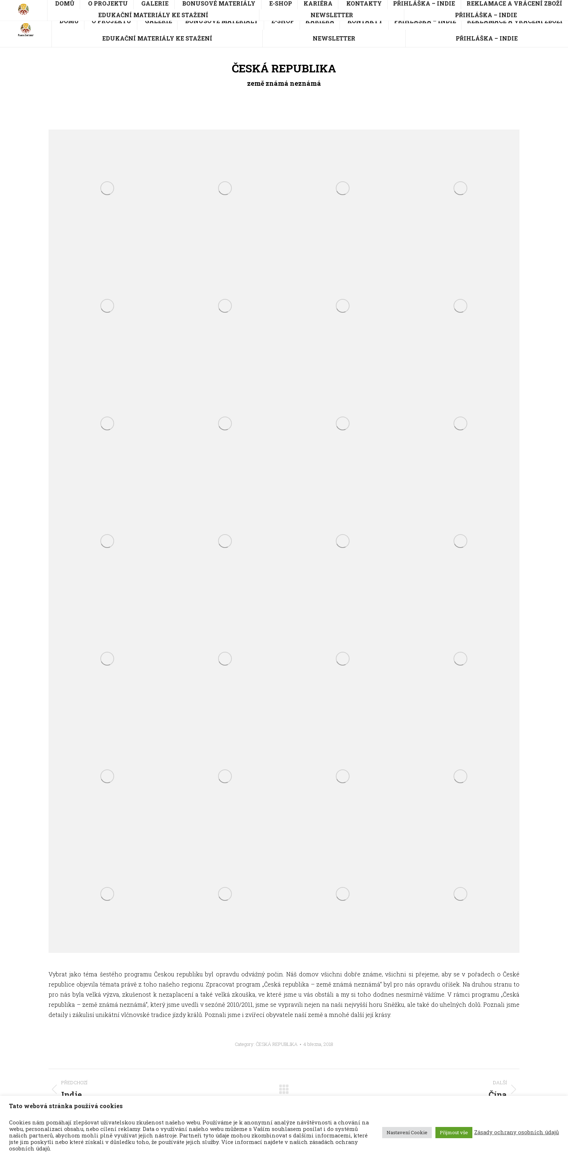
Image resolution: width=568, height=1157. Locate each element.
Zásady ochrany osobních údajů (516, 1132)
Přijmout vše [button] (454, 1132)
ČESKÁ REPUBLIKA (277, 1044)
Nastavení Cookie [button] (407, 1132)
